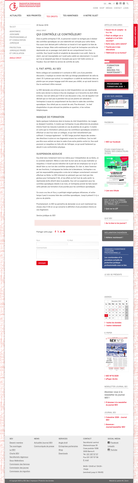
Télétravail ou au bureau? (116, 53)
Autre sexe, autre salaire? (116, 44)
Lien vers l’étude (112, 191)
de (105, 4)
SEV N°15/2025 (112, 376)
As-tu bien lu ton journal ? (116, 223)
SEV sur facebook (113, 142)
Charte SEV (14, 454)
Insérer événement (113, 326)
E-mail (86, 460)
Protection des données (46, 481)
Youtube (113, 450)
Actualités (15, 16)
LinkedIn (109, 113)
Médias (109, 8)
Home (95, 8)
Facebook (114, 443)
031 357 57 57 (92, 454)
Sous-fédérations (17, 461)
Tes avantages (70, 16)
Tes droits (52, 17)
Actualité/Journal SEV (43, 443)
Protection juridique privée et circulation (18, 50)
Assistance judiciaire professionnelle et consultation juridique (18, 37)
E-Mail (70, 240)
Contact (118, 8)
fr (110, 4)
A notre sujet (90, 16)
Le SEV (12, 450)
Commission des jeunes (19, 468)
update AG (120, 481)
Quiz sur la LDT (112, 209)
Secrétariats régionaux (19, 457)
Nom (38, 240)
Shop (102, 8)
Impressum (34, 481)
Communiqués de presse (44, 446)
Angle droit (15, 58)
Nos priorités (34, 16)
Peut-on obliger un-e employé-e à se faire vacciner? (114, 38)
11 (116, 310)
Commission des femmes (20, 464)
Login (125, 8)
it (114, 4)
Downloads (63, 454)
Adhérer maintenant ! (114, 238)
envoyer (42, 263)
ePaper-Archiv (112, 379)
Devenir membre (135, 35)
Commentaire (41, 248)
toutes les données (113, 323)
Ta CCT (13, 27)
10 (113, 310)
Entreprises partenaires (68, 446)
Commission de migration (20, 471)
